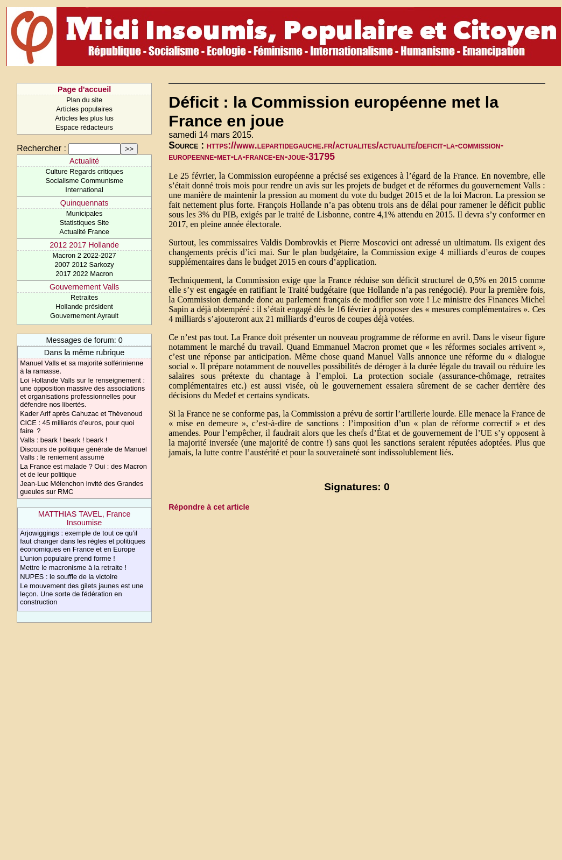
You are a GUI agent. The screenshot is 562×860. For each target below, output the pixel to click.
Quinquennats (84, 203)
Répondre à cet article (208, 507)
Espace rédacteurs (84, 127)
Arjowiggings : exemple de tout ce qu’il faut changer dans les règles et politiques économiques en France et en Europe (82, 541)
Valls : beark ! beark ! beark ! (63, 440)
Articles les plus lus (84, 118)
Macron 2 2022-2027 (84, 255)
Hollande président (84, 306)
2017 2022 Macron (84, 274)
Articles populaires (84, 109)
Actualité (84, 161)
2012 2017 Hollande (84, 245)
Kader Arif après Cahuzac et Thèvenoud (81, 414)
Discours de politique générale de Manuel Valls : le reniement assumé (83, 453)
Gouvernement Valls (84, 287)
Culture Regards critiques (84, 171)
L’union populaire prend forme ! (67, 558)
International (84, 190)
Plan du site (84, 100)
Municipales (84, 213)
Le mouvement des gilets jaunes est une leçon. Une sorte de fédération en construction (81, 594)
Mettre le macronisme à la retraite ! (73, 567)
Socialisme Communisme (84, 181)
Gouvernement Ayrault (84, 316)
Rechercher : (41, 148)
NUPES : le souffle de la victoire (68, 577)
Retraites (84, 297)
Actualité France (84, 232)
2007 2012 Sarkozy (84, 264)
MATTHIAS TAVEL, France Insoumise (84, 518)
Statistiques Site (84, 222)
